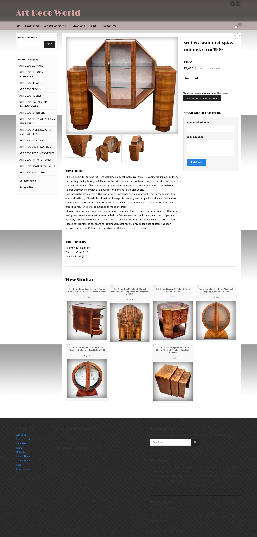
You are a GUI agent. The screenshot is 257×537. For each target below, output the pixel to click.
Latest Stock (32, 25)
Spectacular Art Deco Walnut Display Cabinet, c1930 (216, 290)
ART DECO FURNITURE (32, 112)
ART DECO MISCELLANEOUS (35, 146)
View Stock (79, 25)
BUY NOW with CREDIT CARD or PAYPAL (202, 98)
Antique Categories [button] (56, 25)
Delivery (20, 452)
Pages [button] (94, 25)
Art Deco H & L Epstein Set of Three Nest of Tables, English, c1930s (173, 350)
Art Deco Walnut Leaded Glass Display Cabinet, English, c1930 (87, 348)
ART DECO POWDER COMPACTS (37, 166)
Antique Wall (27, 187)
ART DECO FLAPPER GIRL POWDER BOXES (34, 104)
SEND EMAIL (196, 162)
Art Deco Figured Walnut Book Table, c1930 (173, 290)
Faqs (18, 464)
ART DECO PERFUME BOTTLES (37, 153)
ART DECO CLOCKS (30, 89)
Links (19, 447)
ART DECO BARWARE (31, 65)
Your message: (195, 136)
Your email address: (198, 122)
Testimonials (23, 460)
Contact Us (109, 25)
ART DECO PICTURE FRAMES (36, 159)
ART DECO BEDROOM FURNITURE (32, 74)
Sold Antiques (28, 180)
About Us (21, 434)
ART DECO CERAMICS (31, 82)
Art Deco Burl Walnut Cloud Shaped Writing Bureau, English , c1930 (130, 291)
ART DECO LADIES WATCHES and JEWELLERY (35, 132)
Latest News (23, 456)
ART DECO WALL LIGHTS (33, 172)
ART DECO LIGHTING (31, 140)
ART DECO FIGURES (30, 95)
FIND (49, 44)
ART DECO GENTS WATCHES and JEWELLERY (38, 121)
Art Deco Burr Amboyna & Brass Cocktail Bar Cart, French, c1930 (87, 290)
